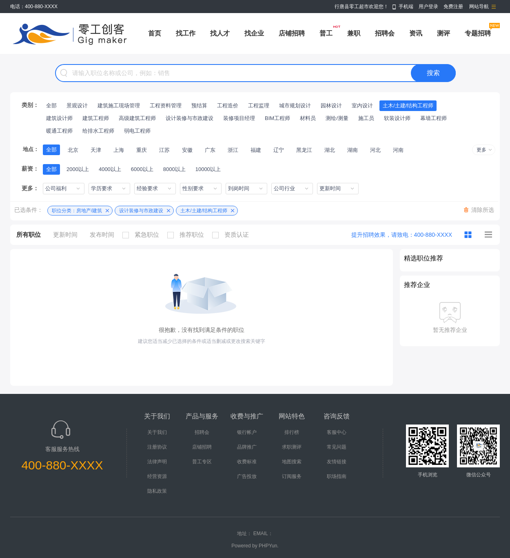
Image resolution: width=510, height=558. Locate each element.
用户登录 (428, 6)
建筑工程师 (95, 118)
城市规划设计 (295, 105)
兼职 (353, 33)
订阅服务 (292, 476)
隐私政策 (157, 491)
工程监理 (258, 105)
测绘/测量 (337, 118)
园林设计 (331, 105)
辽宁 (278, 150)
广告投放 (247, 476)
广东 (210, 150)
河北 (375, 150)
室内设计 (362, 105)
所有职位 (28, 234)
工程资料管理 (166, 105)
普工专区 (202, 462)
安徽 (187, 150)
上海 (118, 150)
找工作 (185, 33)
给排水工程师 (98, 131)
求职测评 (292, 447)
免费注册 (453, 6)
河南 (398, 150)
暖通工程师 (59, 131)
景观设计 (77, 105)
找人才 (220, 33)
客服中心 (336, 432)
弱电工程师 (137, 131)
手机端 (406, 6)
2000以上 (78, 169)
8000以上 (174, 169)
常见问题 (336, 447)
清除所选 (482, 210)
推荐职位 (187, 234)
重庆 (141, 150)
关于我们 (157, 432)
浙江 (233, 150)
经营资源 (157, 476)
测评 (443, 33)
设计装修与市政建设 (189, 118)
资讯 (415, 33)
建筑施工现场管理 (119, 105)
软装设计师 (397, 118)
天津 (96, 150)
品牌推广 (247, 447)
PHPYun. (269, 546)
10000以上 (208, 169)
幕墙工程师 (433, 118)
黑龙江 (304, 150)
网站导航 (479, 6)
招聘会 (385, 33)
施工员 (366, 118)
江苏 (164, 150)
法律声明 (157, 462)
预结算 (199, 105)
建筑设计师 (59, 118)
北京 (73, 150)
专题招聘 (478, 33)
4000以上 (110, 169)
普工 (326, 33)
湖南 (352, 150)
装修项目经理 (239, 118)
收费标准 (247, 462)
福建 (256, 150)
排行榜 (291, 432)
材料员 (308, 118)
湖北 (329, 150)
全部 (51, 105)
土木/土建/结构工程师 (408, 105)
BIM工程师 (277, 118)
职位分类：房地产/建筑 (77, 210)
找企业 (254, 33)
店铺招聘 (292, 33)
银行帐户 (247, 432)
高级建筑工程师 (137, 118)
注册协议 (157, 447)
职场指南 (336, 476)
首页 (154, 33)
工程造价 (227, 105)
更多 (481, 150)
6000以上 (142, 169)
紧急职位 (142, 234)
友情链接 (336, 462)
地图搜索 (292, 462)
